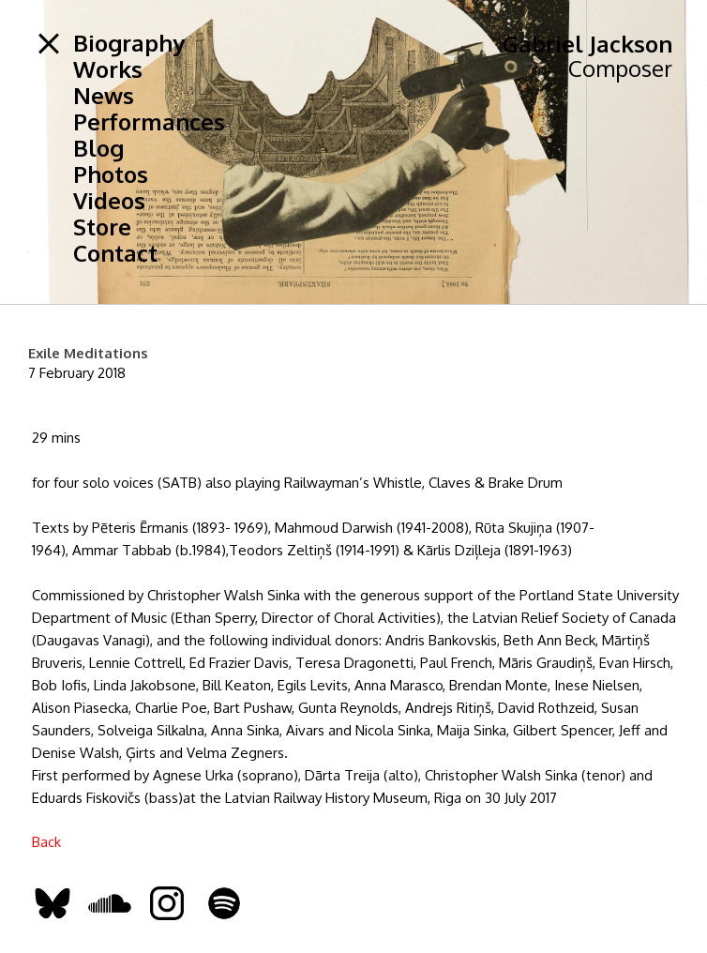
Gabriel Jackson (587, 43)
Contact (115, 253)
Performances (149, 122)
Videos (109, 201)
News (103, 96)
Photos (110, 174)
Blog (98, 148)
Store (102, 227)
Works (108, 69)
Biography (129, 43)
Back (46, 842)
